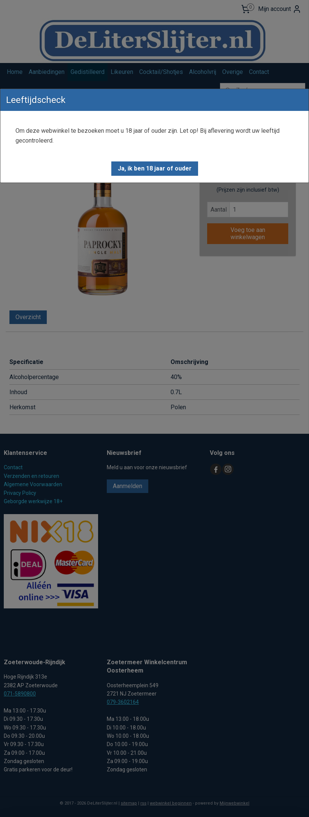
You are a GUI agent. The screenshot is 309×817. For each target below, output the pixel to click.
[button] (154, 168)
